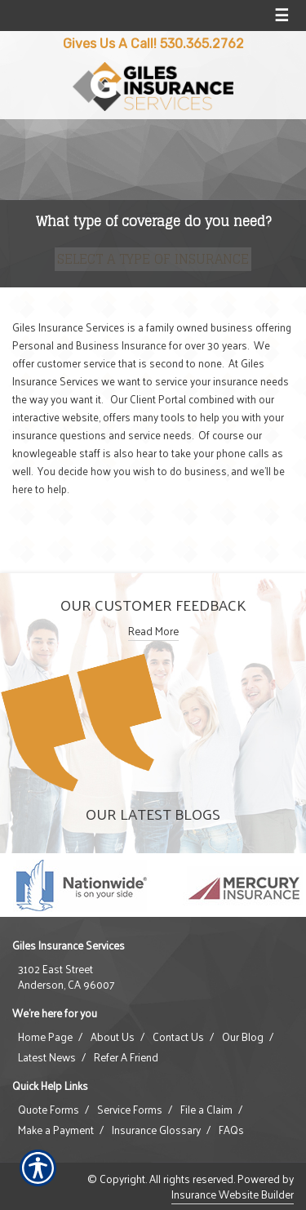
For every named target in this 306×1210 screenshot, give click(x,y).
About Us (113, 1037)
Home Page (45, 1037)
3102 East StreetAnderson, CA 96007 (66, 977)
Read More (153, 630)
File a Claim (206, 1109)
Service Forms (129, 1109)
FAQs (231, 1130)
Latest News (47, 1057)
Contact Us (178, 1037)
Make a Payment (56, 1130)
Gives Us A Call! (110, 43)
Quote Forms (48, 1109)
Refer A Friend (126, 1057)
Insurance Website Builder (232, 1194)
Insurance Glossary (156, 1130)
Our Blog (243, 1037)
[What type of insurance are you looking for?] (153, 259)
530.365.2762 (202, 43)
